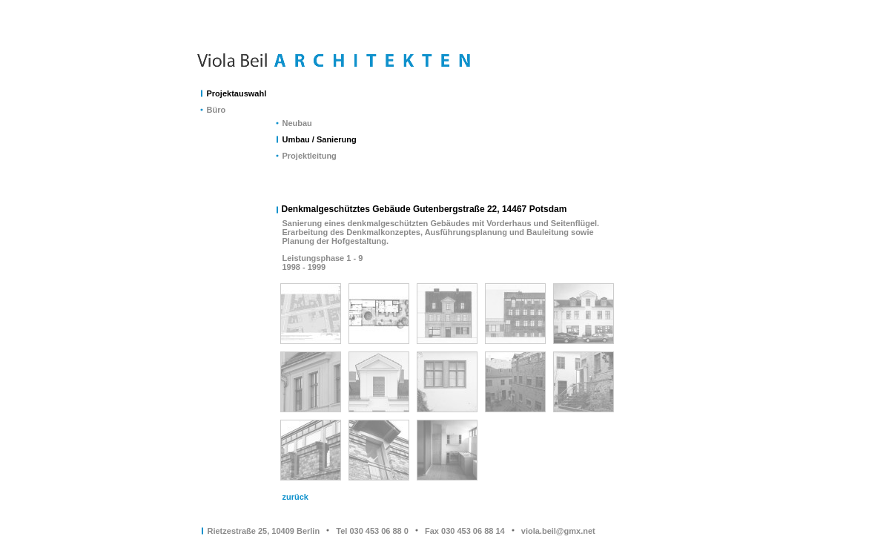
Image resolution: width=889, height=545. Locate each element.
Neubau (297, 123)
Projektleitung (309, 155)
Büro (216, 109)
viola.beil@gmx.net (558, 530)
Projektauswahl (237, 93)
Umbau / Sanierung (319, 139)
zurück (295, 496)
